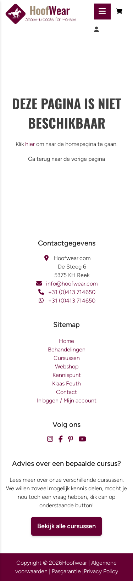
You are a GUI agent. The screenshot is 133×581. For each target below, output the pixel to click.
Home (66, 341)
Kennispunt (66, 375)
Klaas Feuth (66, 383)
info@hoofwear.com (72, 283)
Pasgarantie (66, 571)
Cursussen (67, 358)
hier (30, 144)
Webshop (66, 366)
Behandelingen (66, 349)
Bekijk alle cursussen (66, 526)
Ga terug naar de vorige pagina (66, 159)
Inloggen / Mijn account (66, 400)
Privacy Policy (101, 571)
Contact (66, 392)
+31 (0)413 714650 (71, 292)
